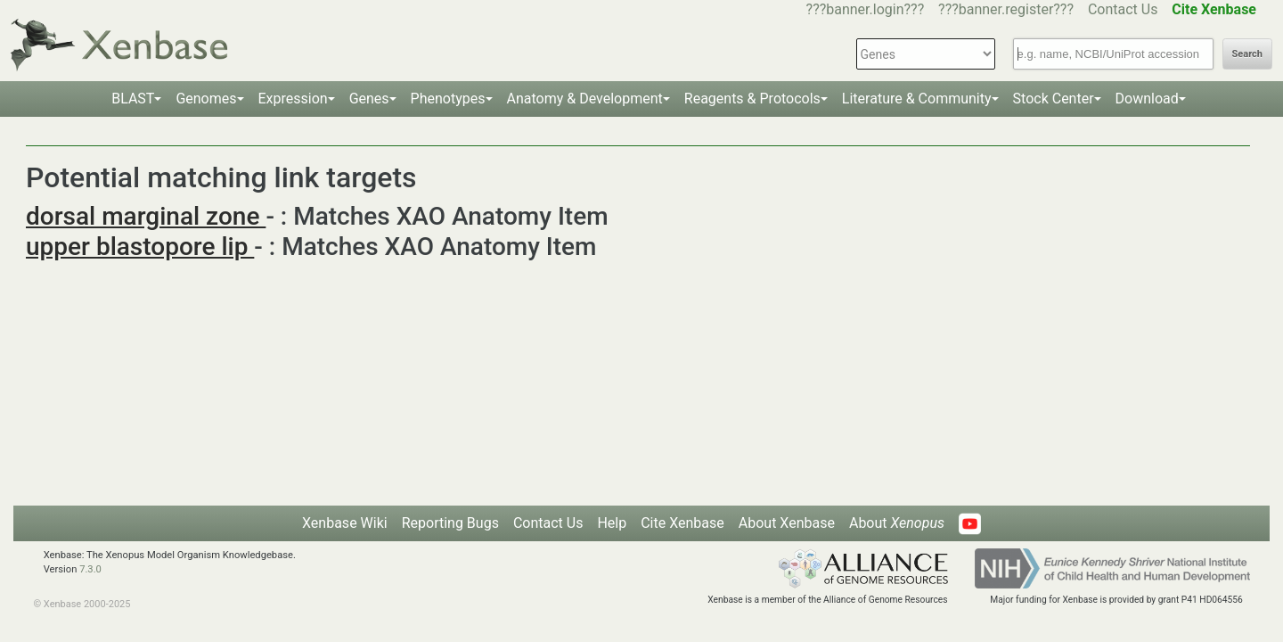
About (896, 522)
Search (1247, 54)
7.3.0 (90, 569)
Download (1147, 98)
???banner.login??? (865, 9)
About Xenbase (787, 522)
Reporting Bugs (450, 522)
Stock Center (1053, 98)
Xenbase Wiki (345, 522)
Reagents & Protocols (752, 98)
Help (611, 522)
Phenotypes (448, 98)
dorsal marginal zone (146, 216)
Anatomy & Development (585, 98)
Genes (369, 98)
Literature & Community (917, 98)
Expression (293, 98)
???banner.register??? (1006, 9)
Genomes (206, 98)
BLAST (132, 98)
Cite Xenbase (682, 522)
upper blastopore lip (140, 246)
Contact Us (1123, 9)
